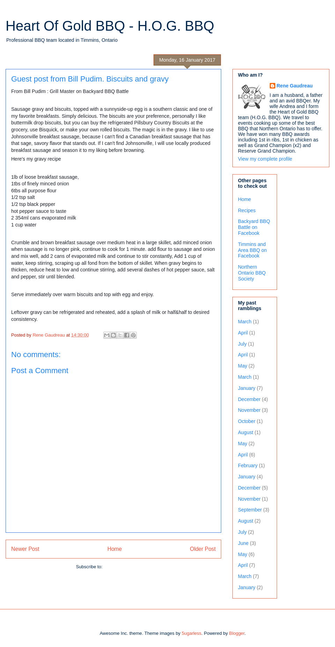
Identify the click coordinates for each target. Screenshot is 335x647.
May (242, 366)
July (242, 344)
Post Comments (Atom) (127, 566)
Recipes (247, 210)
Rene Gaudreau (295, 85)
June (243, 543)
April (243, 333)
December (249, 399)
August (245, 432)
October (246, 421)
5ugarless (191, 633)
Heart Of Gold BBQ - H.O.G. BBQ (110, 25)
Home (114, 549)
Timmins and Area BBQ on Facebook (252, 250)
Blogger (237, 633)
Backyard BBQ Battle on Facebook (254, 227)
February (248, 465)
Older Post (203, 549)
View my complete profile (265, 159)
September (250, 510)
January (246, 388)
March (245, 321)
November (249, 410)
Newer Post (25, 549)
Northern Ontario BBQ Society (252, 273)
